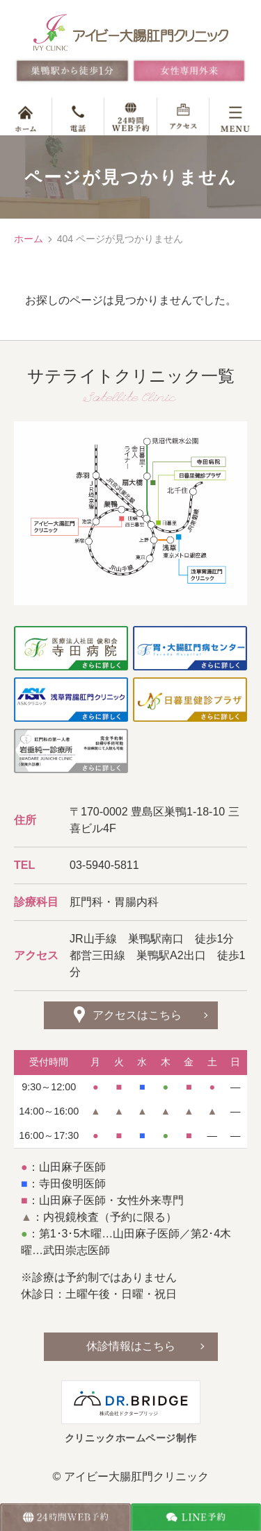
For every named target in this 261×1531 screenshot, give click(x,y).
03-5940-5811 (104, 865)
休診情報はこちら (130, 1346)
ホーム (28, 238)
